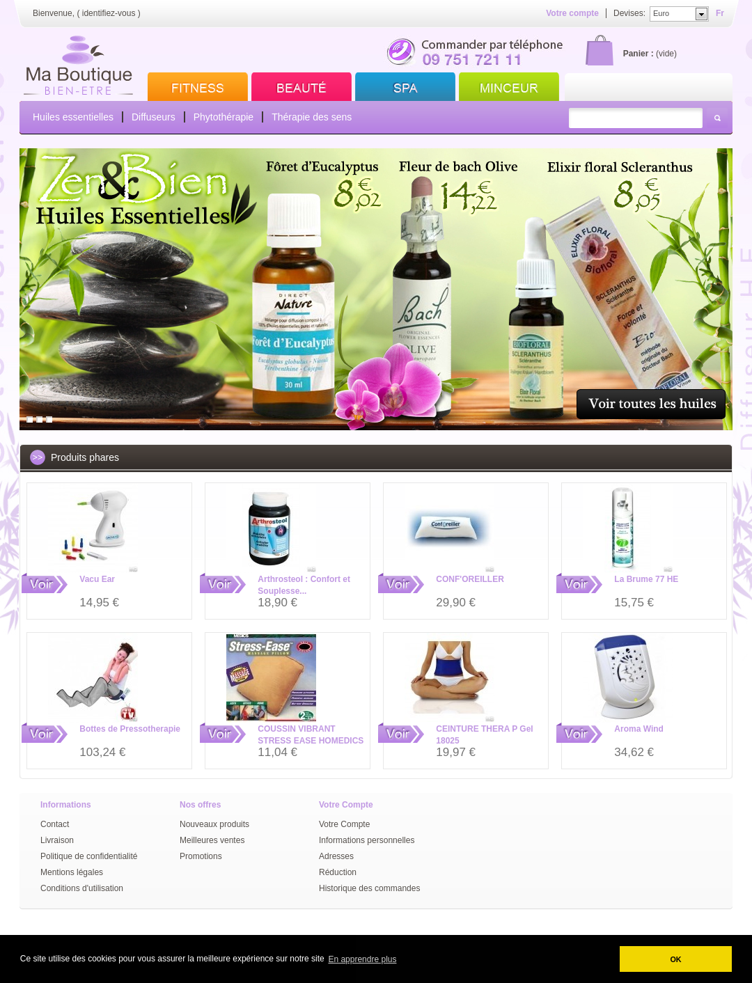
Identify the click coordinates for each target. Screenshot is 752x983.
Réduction (338, 872)
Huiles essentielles (73, 117)
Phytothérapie (223, 117)
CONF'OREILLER (470, 579)
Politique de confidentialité (88, 856)
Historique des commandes (369, 888)
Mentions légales (71, 872)
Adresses (336, 856)
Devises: (629, 13)
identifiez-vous (109, 13)
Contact (54, 824)
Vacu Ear (97, 579)
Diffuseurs (153, 117)
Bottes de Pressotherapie (129, 729)
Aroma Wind (639, 729)
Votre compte (572, 13)
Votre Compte (344, 824)
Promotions (201, 856)
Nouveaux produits (214, 824)
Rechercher (717, 118)
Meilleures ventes (212, 840)
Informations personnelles (366, 840)
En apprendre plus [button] (362, 959)
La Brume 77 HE (646, 579)
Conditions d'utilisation (81, 888)
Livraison (57, 840)
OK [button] (675, 959)
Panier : (638, 53)
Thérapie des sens (312, 117)
